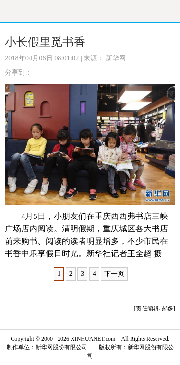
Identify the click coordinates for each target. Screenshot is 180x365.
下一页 (114, 273)
